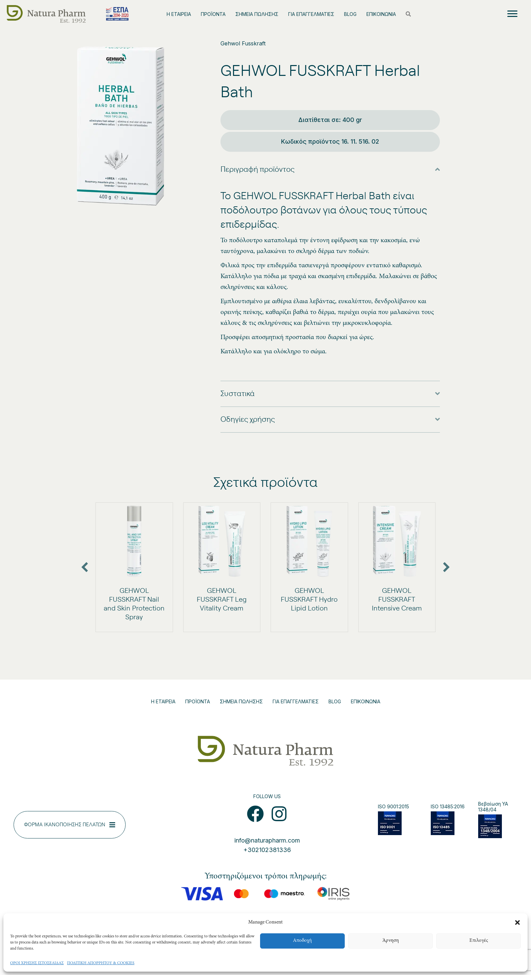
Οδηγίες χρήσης (247, 419)
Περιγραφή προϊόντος (257, 169)
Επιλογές (478, 940)
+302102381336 (267, 849)
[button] (517, 922)
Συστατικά (237, 393)
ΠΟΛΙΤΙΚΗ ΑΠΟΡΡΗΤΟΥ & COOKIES (100, 963)
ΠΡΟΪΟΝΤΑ (213, 14)
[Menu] (512, 14)
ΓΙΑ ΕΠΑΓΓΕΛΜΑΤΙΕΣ (311, 14)
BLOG (350, 14)
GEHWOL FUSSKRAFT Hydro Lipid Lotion (309, 599)
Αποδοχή (302, 940)
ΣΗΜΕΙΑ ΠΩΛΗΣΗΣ (256, 14)
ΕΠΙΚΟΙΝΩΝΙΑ (381, 14)
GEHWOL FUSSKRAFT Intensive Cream (397, 599)
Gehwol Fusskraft (243, 43)
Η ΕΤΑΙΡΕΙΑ (179, 14)
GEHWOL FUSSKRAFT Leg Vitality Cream (222, 599)
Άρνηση (390, 940)
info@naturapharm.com (267, 840)
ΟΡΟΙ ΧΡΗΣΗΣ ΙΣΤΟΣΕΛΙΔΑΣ (37, 963)
